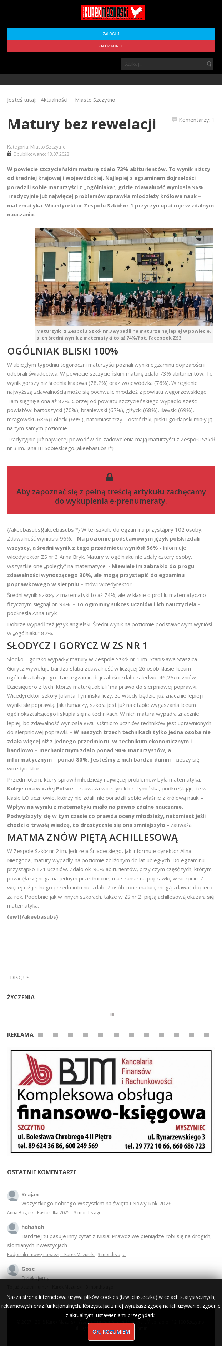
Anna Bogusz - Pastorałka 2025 (39, 1213)
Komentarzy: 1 (197, 119)
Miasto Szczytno (48, 147)
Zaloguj (111, 34)
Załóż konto (111, 46)
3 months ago (88, 1213)
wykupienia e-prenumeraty (115, 501)
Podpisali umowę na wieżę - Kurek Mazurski (51, 1254)
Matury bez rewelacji (81, 124)
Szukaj (209, 64)
